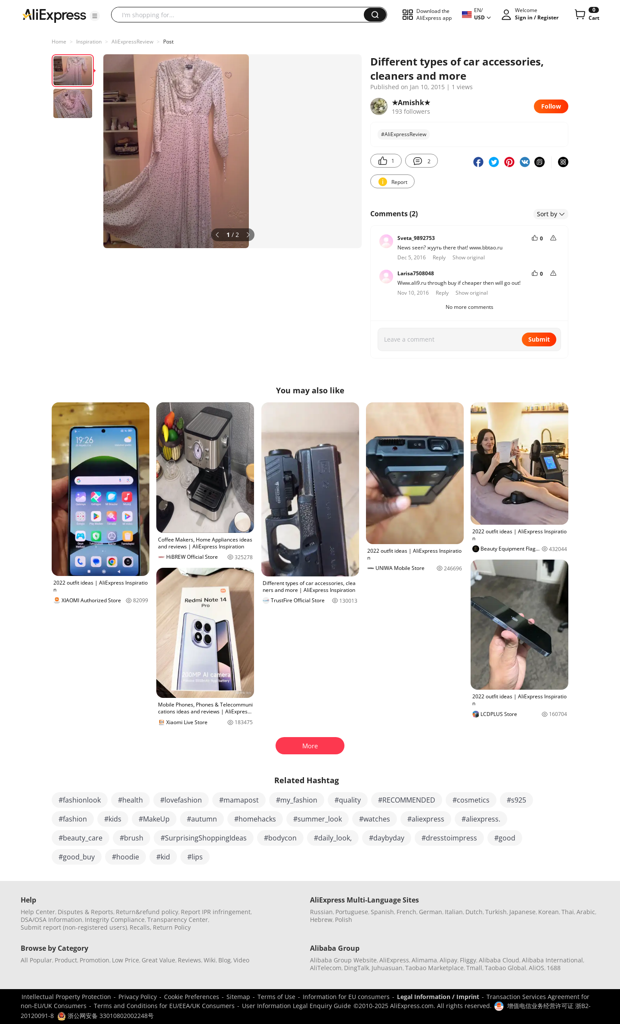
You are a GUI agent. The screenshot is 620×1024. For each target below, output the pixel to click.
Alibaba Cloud (499, 960)
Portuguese (351, 912)
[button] (95, 16)
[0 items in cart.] (586, 15)
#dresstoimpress (449, 838)
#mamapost (239, 800)
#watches (374, 819)
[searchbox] (241, 14)
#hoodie (125, 857)
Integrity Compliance (115, 919)
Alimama (424, 960)
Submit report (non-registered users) (74, 927)
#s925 (516, 800)
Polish (343, 919)
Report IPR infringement (216, 912)
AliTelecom (325, 968)
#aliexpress (425, 819)
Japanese (522, 912)
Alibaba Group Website (343, 960)
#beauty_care (80, 838)
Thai (567, 912)
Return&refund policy (147, 912)
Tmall (474, 968)
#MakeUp (154, 819)
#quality (348, 800)
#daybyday (386, 838)
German (430, 912)
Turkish (496, 912)
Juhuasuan (387, 968)
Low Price (125, 960)
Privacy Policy (137, 997)
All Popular (36, 960)
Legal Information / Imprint (438, 997)
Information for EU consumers (346, 997)
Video (241, 960)
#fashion (73, 819)
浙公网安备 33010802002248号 (105, 1016)
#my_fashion (296, 800)
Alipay (448, 960)
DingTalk (356, 968)
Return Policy (172, 927)
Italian (454, 912)
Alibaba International (552, 960)
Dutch (474, 912)
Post (168, 41)
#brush (131, 838)
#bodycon (280, 838)
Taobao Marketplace (434, 968)
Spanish (382, 912)
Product (66, 960)
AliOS (536, 968)
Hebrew (321, 919)
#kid (163, 857)
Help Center (38, 912)
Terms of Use (276, 997)
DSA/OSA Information (51, 919)
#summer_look (317, 819)
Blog (224, 960)
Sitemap (238, 997)
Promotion (94, 960)
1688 (554, 968)
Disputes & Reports (85, 912)
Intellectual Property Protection (66, 997)
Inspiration (89, 41)
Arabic (586, 912)
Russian (321, 912)
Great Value (158, 960)
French (406, 912)
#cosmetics (471, 800)
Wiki (210, 960)
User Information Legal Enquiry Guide (296, 1006)
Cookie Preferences (191, 997)
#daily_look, (333, 838)
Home (59, 41)
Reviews (189, 960)
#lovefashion (181, 800)
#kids (112, 819)
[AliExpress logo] (54, 15)
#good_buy (77, 857)
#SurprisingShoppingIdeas (204, 838)
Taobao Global (505, 968)
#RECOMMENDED (406, 800)
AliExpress (394, 960)
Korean (548, 912)
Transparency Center (177, 919)
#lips (195, 857)
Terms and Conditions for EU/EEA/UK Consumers (164, 1006)
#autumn (202, 819)
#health (130, 800)
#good (504, 838)
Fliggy (468, 960)
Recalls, (141, 927)
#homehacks (255, 819)
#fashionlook (80, 800)
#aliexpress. (481, 819)
